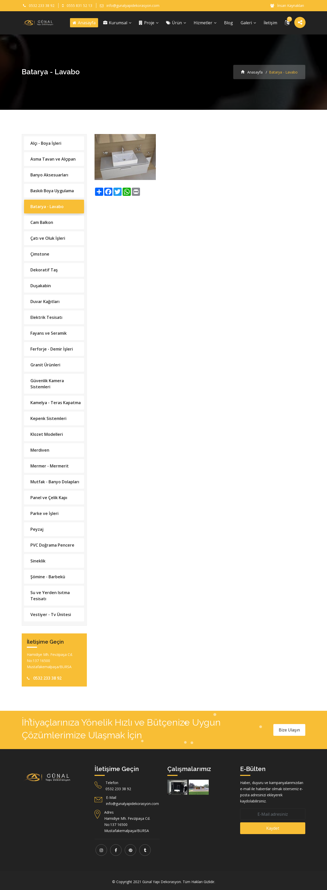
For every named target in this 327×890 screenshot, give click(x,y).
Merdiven (39, 450)
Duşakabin (40, 285)
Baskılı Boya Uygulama (52, 191)
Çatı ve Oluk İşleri (47, 238)
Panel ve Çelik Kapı (48, 497)
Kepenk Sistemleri (48, 418)
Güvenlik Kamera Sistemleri (47, 384)
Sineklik (37, 561)
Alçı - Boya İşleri (45, 143)
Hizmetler (205, 23)
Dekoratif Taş (44, 270)
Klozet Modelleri (46, 434)
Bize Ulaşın (289, 730)
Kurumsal (117, 23)
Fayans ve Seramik (48, 333)
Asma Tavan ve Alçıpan (53, 159)
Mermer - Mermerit (49, 466)
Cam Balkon (41, 222)
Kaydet (272, 828)
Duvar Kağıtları (45, 301)
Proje (148, 23)
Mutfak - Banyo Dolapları (54, 482)
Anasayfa (84, 23)
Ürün (176, 23)
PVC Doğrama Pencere (52, 545)
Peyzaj (36, 529)
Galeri (248, 23)
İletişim (270, 23)
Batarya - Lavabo (47, 206)
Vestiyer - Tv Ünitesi (50, 614)
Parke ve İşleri (44, 513)
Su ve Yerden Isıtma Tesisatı (50, 596)
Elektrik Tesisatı (46, 317)
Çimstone (39, 254)
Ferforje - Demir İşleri (51, 349)
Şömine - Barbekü (47, 577)
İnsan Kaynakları (287, 5)
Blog (228, 23)
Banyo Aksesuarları (49, 175)
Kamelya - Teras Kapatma (55, 402)
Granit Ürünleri (45, 365)
